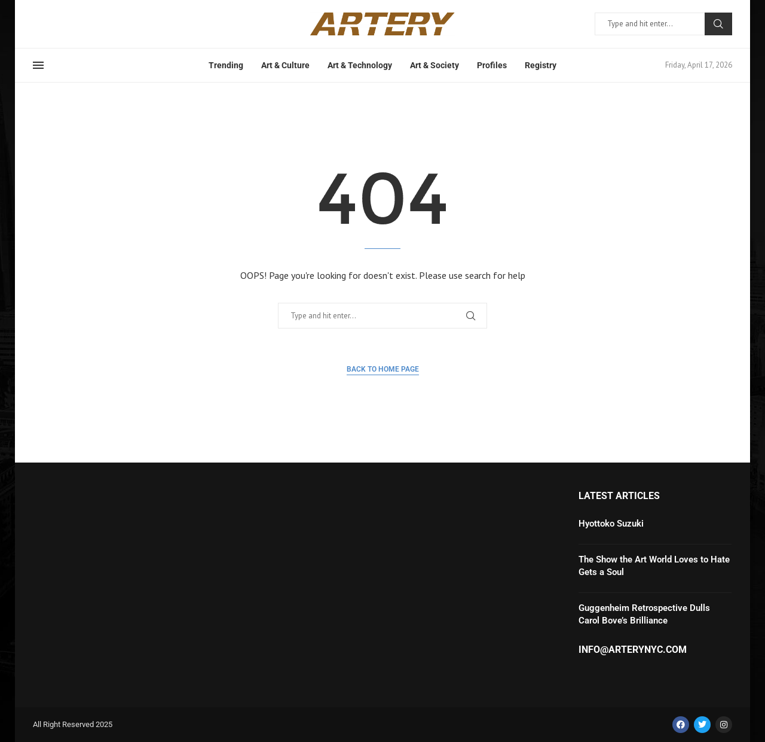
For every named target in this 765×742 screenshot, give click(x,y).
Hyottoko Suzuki (611, 523)
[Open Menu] (38, 65)
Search (718, 24)
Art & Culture (285, 65)
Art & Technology (360, 65)
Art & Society (434, 65)
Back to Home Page (383, 369)
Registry (540, 65)
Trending (226, 65)
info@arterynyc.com (633, 650)
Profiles (492, 65)
